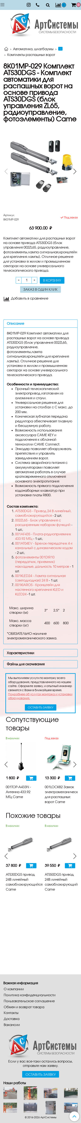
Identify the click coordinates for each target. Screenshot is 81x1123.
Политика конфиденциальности (30, 995)
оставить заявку (40, 707)
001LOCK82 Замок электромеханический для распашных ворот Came (60, 794)
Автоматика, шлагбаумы (33, 49)
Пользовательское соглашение (29, 1001)
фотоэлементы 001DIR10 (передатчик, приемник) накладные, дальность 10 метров (42, 561)
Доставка (11, 1019)
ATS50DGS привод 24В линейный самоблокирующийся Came (60, 881)
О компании (14, 989)
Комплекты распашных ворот (31, 55)
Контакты (11, 1013)
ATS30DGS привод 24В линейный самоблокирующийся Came (21, 881)
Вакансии (12, 1025)
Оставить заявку (40, 1074)
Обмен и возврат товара (24, 1007)
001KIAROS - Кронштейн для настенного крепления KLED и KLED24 (39, 589)
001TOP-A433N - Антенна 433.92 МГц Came (18, 792)
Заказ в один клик (40, 289)
